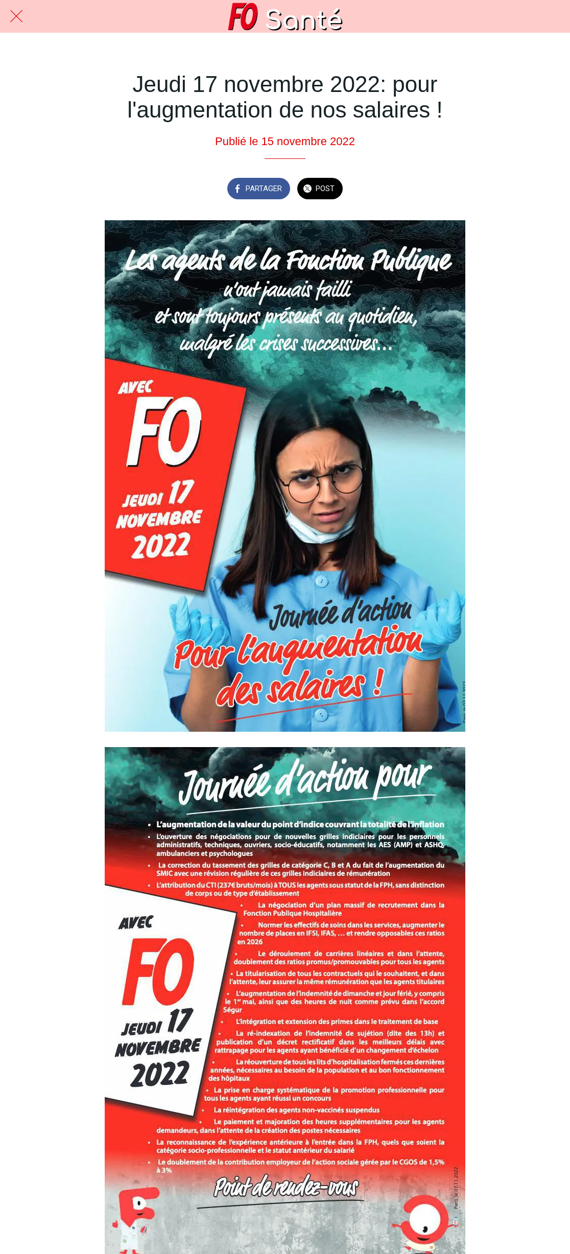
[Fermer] (16, 16)
